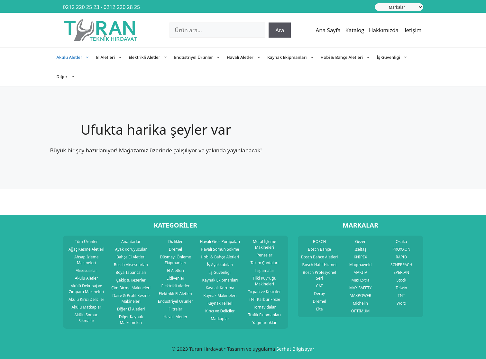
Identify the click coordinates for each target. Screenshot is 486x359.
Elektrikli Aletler (151, 57)
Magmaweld (360, 264)
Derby (319, 293)
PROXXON (401, 249)
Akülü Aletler (76, 57)
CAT (319, 286)
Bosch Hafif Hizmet (319, 264)
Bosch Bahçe (319, 249)
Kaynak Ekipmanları (294, 57)
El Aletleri (112, 57)
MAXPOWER (360, 295)
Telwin (401, 288)
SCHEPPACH (401, 264)
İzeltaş (360, 249)
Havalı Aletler (247, 57)
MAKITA (360, 272)
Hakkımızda (384, 30)
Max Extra (361, 280)
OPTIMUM (360, 311)
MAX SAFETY (360, 288)
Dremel (319, 301)
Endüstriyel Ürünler (200, 57)
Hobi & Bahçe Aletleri (349, 57)
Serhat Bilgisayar (295, 349)
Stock (401, 280)
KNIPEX (360, 257)
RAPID (401, 257)
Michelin (360, 303)
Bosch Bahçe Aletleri (319, 257)
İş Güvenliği (395, 57)
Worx (401, 303)
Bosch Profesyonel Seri (319, 275)
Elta (319, 309)
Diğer (69, 76)
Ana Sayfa (328, 30)
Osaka (401, 241)
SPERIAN (401, 272)
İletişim (412, 30)
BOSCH (319, 241)
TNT (401, 295)
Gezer (360, 241)
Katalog (354, 30)
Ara (279, 30)
